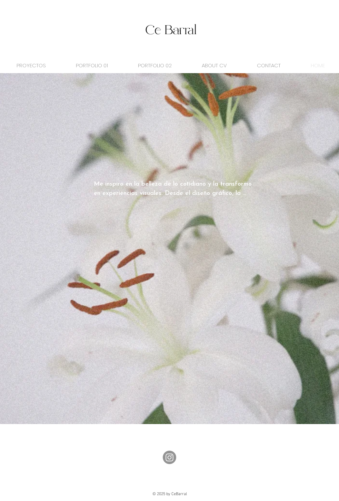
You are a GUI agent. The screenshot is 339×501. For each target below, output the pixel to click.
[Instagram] (169, 457)
